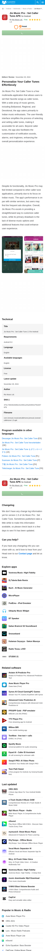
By (16, 20)
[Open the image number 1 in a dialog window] (34, 254)
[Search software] (37, 2)
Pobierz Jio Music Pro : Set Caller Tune (18, 456)
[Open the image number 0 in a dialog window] (12, 254)
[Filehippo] (8, 2)
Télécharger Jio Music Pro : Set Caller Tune (20, 468)
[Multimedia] (16, 9)
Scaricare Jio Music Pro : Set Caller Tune (19, 460)
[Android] (8, 9)
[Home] (3, 9)
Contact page (25, 553)
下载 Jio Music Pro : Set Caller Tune (17, 464)
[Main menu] (42, 2)
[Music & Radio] (27, 9)
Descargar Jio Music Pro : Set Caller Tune (20, 438)
